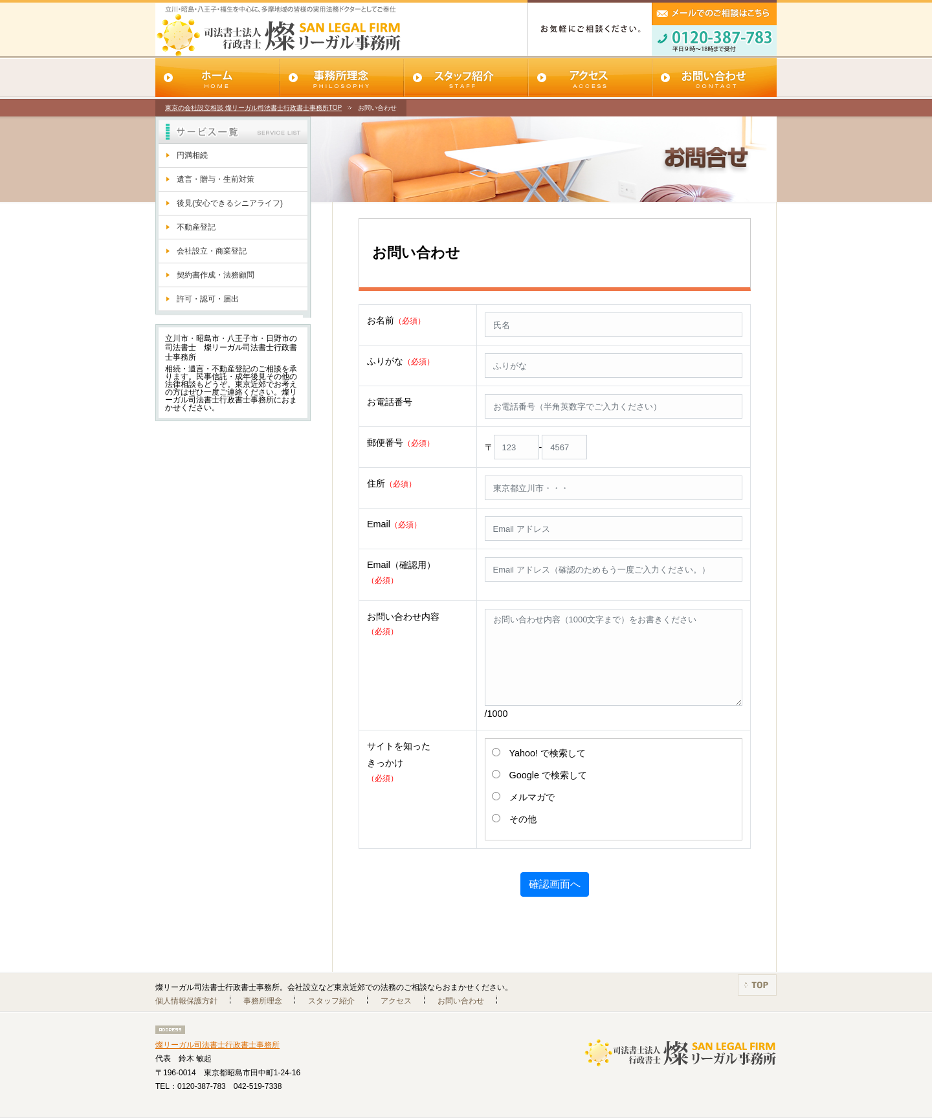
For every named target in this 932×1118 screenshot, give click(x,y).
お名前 (396, 320)
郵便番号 (400, 442)
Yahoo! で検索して (547, 753)
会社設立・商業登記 (212, 251)
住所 (391, 483)
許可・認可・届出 (208, 298)
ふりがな (400, 361)
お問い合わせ (714, 78)
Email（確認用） (401, 572)
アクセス (590, 78)
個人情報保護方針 (186, 1000)
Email (394, 524)
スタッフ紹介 (331, 1000)
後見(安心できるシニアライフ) (230, 203)
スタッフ (466, 78)
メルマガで (532, 797)
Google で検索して (548, 775)
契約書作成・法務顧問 (215, 275)
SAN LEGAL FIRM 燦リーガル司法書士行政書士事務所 (264, 32)
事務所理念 (342, 78)
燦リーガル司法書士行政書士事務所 (217, 1044)
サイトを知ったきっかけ (398, 761)
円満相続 (192, 155)
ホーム (217, 78)
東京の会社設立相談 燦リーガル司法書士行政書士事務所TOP (253, 107)
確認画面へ (555, 884)
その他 (523, 819)
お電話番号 (389, 402)
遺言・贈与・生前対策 (215, 179)
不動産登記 (196, 227)
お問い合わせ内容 (403, 623)
